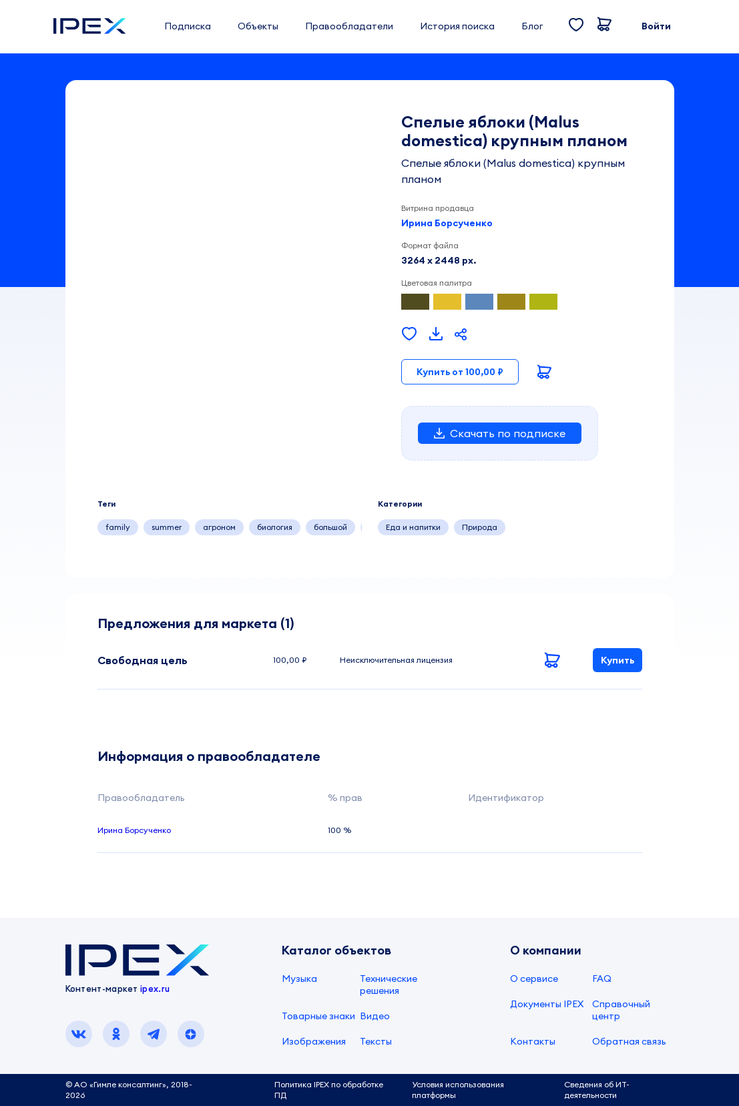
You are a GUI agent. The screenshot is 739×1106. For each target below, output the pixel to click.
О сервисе (534, 979)
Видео (375, 1016)
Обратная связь (629, 1041)
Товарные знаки (318, 1016)
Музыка (299, 979)
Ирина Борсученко (447, 223)
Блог (532, 26)
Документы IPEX (546, 1004)
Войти (656, 26)
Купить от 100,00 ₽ (460, 372)
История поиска (457, 26)
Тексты (376, 1041)
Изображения (314, 1041)
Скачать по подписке (499, 433)
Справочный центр (621, 1010)
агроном (219, 527)
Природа (479, 527)
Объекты (258, 26)
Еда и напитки (413, 527)
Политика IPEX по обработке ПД (328, 1089)
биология (274, 527)
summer (167, 527)
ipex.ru (155, 988)
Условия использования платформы (458, 1089)
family (117, 527)
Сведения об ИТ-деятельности (597, 1089)
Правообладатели (349, 26)
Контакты (532, 1041)
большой (330, 527)
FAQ (601, 979)
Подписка (187, 26)
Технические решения (388, 985)
